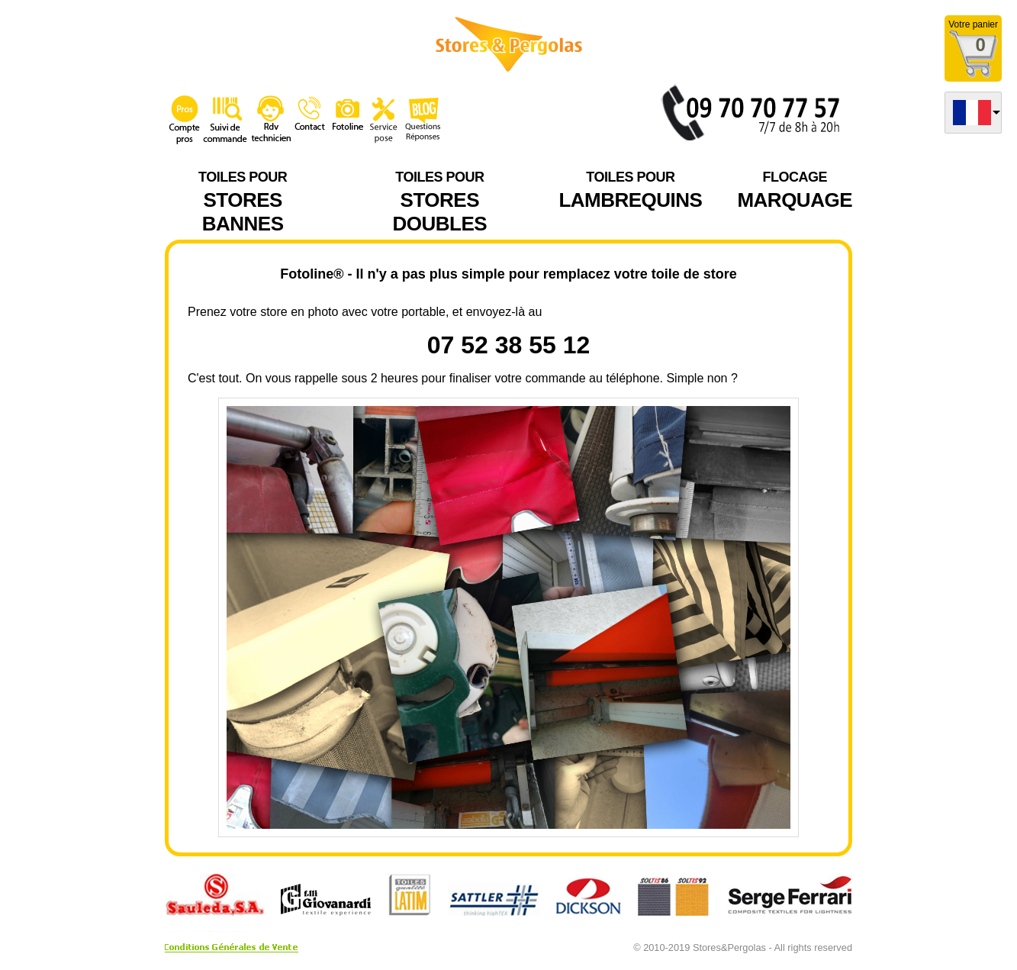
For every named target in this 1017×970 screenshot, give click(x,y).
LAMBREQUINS (630, 188)
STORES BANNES (242, 200)
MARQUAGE (794, 188)
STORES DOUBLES (439, 200)
